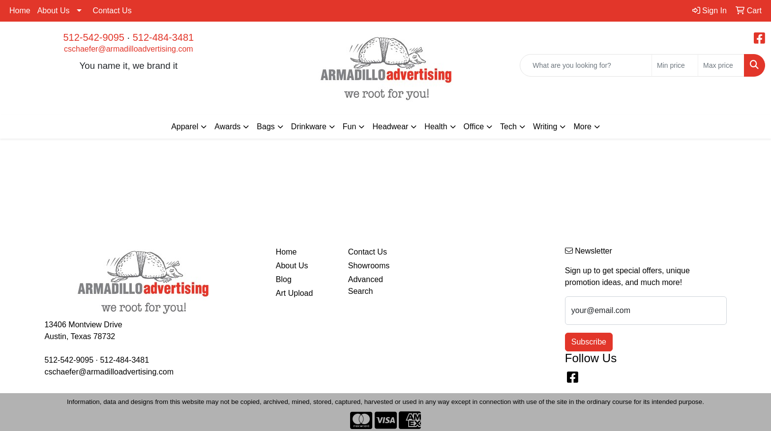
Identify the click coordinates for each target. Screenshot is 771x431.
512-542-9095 (93, 37)
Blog (284, 279)
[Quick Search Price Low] (675, 65)
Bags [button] (265, 126)
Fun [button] (349, 126)
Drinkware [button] (308, 126)
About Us (53, 10)
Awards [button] (227, 126)
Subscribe (588, 342)
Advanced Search (365, 285)
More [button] (582, 126)
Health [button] (435, 126)
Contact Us (112, 10)
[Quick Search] (586, 65)
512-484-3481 (163, 37)
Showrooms (368, 265)
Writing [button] (545, 126)
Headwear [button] (390, 126)
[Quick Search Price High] (721, 65)
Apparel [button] (184, 126)
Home (19, 10)
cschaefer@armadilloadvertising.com (128, 49)
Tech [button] (508, 126)
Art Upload (294, 293)
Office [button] (474, 126)
